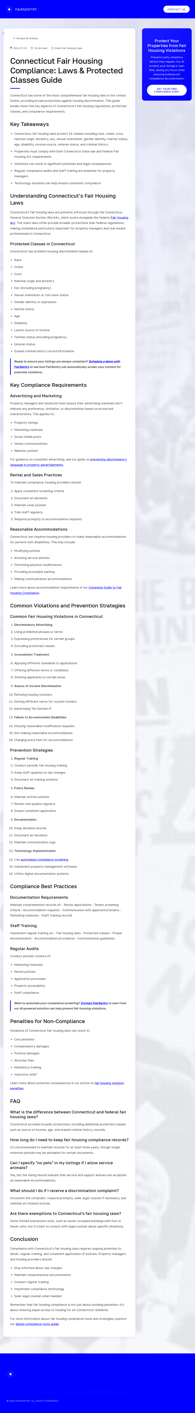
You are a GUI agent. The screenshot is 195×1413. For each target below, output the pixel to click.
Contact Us (174, 9)
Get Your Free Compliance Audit (167, 90)
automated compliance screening (44, 859)
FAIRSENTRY (22, 9)
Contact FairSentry (94, 1003)
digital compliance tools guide (37, 1324)
